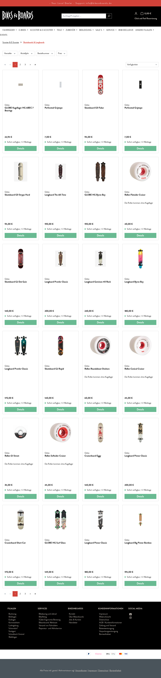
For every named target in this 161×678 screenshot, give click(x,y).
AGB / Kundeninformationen (110, 622)
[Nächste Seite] (30, 64)
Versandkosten (81, 670)
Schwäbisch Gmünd (16, 634)
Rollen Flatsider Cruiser (135, 194)
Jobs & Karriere (75, 619)
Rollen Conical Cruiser (134, 368)
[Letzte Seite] (35, 64)
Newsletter (73, 622)
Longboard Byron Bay (134, 281)
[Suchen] (109, 16)
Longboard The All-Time (55, 194)
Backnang (12, 613)
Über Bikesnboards (76, 616)
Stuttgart (12, 631)
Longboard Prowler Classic (56, 281)
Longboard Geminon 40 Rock (98, 281)
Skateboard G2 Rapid (54, 368)
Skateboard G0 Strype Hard (17, 194)
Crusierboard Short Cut (15, 542)
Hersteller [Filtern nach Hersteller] (10, 53)
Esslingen (12, 619)
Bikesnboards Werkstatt (48, 622)
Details (20, 148)
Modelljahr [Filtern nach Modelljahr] (27, 53)
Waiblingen (13, 637)
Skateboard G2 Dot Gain (16, 281)
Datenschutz (104, 619)
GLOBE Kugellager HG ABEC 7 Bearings (19, 109)
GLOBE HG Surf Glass (55, 542)
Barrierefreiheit (105, 634)
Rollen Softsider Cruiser (55, 455)
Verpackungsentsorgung (108, 631)
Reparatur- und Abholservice (50, 628)
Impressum (103, 613)
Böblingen (12, 616)
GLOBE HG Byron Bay (95, 194)
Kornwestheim (14, 622)
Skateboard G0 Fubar (94, 107)
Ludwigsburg (13, 625)
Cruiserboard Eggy (93, 455)
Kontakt (72, 613)
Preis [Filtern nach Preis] (62, 53)
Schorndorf (13, 628)
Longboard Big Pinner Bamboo (138, 542)
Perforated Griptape (54, 107)
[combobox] (84, 16)
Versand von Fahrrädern (48, 625)
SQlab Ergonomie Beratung (49, 619)
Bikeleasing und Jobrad (48, 613)
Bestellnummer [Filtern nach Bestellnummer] (45, 53)
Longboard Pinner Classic (136, 455)
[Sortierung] (142, 64)
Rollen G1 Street (12, 455)
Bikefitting (43, 616)
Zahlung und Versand (107, 625)
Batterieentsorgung (106, 628)
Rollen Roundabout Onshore (97, 368)
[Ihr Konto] (136, 13)
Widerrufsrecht (105, 616)
